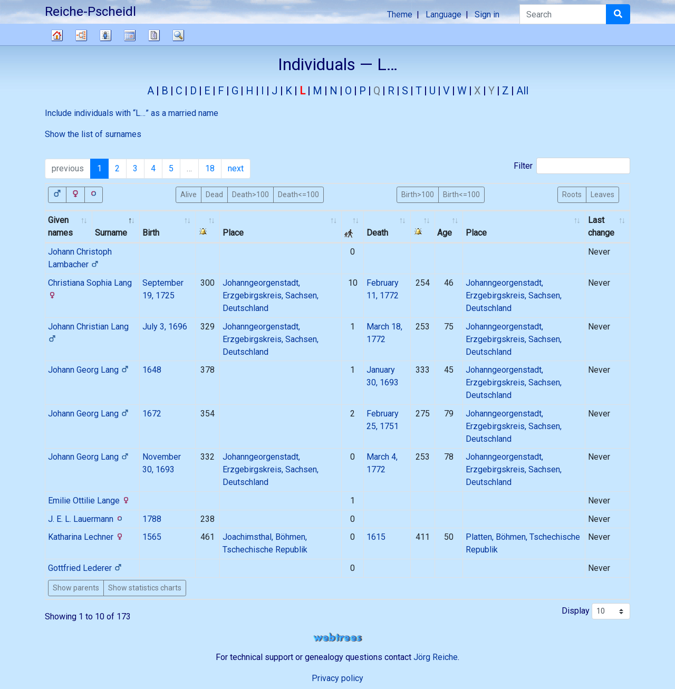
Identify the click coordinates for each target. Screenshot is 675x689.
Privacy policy (337, 678)
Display (596, 611)
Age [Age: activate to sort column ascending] (444, 233)
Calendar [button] (130, 35)
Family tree (57, 35)
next (236, 168)
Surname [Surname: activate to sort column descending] (111, 233)
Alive (188, 194)
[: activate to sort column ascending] (208, 227)
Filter (572, 166)
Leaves (602, 194)
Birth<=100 (461, 194)
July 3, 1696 (164, 327)
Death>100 (250, 194)
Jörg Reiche (435, 657)
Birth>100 (417, 194)
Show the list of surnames (93, 134)
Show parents (76, 588)
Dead (214, 194)
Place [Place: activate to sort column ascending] (233, 233)
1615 (376, 537)
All (522, 90)
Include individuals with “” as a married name (131, 113)
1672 (151, 414)
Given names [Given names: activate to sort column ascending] (60, 226)
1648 (151, 370)
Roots (572, 194)
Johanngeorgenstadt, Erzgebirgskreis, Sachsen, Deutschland (271, 295)
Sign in (487, 14)
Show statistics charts (144, 588)
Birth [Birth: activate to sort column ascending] (150, 233)
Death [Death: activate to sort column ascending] (377, 233)
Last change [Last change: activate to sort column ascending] (601, 226)
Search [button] (178, 35)
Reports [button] (154, 35)
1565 (151, 537)
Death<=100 (298, 194)
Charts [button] (81, 35)
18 (210, 168)
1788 (151, 519)
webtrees (337, 637)
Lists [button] (105, 35)
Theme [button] (399, 14)
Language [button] (443, 14)
